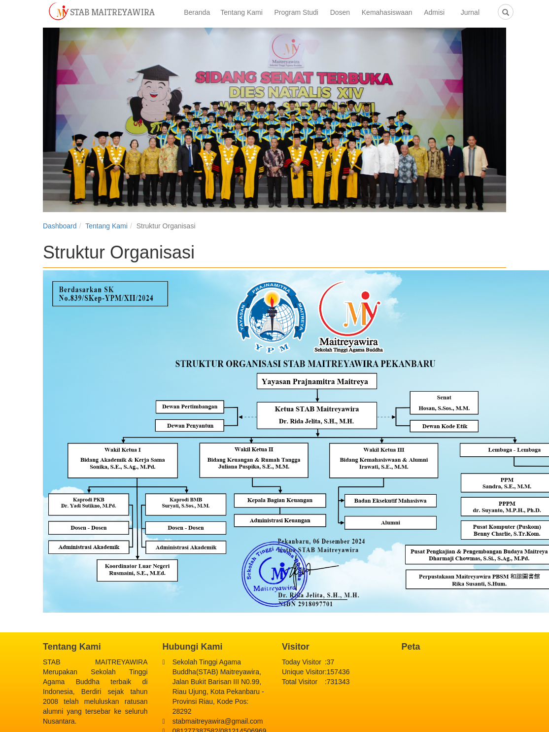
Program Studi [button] (299, 12)
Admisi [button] (437, 12)
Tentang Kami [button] (244, 12)
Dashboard (60, 226)
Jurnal (470, 12)
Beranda (197, 12)
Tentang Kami (106, 226)
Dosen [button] (343, 12)
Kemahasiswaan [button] (390, 12)
